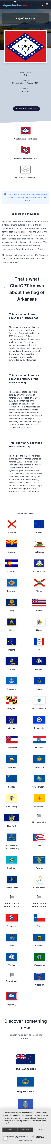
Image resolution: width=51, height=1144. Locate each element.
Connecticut (39, 571)
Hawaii (39, 610)
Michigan (12, 728)
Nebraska (39, 767)
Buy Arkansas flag (26, 109)
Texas (39, 926)
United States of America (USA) (25, 83)
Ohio (39, 845)
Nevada (11, 787)
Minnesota (39, 728)
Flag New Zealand (25, 1068)
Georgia (12, 610)
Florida (39, 591)
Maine (39, 689)
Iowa (39, 650)
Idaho (11, 630)
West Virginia (12, 981)
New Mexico (39, 806)
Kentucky (39, 669)
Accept (25, 1130)
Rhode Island (39, 887)
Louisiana (11, 689)
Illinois (39, 630)
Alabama (12, 532)
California (39, 552)
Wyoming (11, 1004)
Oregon (39, 868)
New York (11, 826)
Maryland (11, 708)
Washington (39, 965)
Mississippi (12, 747)
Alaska (39, 532)
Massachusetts (39, 708)
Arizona (11, 552)
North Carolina (39, 822)
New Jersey (11, 806)
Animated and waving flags (25, 158)
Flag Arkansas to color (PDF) (25, 178)
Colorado (11, 571)
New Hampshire (39, 787)
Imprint (21, 1140)
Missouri (39, 747)
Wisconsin (39, 985)
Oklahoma (12, 868)
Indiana (11, 650)
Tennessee (12, 926)
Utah (12, 945)
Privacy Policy (28, 1140)
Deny (10, 1130)
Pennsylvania (12, 887)
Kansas (12, 669)
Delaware (11, 591)
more (41, 1130)
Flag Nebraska (25, 1091)
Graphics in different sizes (25, 139)
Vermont (39, 945)
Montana (12, 767)
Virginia (11, 965)
